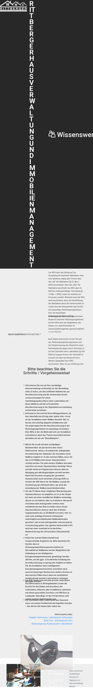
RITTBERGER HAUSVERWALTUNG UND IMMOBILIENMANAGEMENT (32, 134)
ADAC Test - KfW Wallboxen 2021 (58, 624)
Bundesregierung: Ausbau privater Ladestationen (52, 628)
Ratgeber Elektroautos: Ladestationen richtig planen (51, 621)
